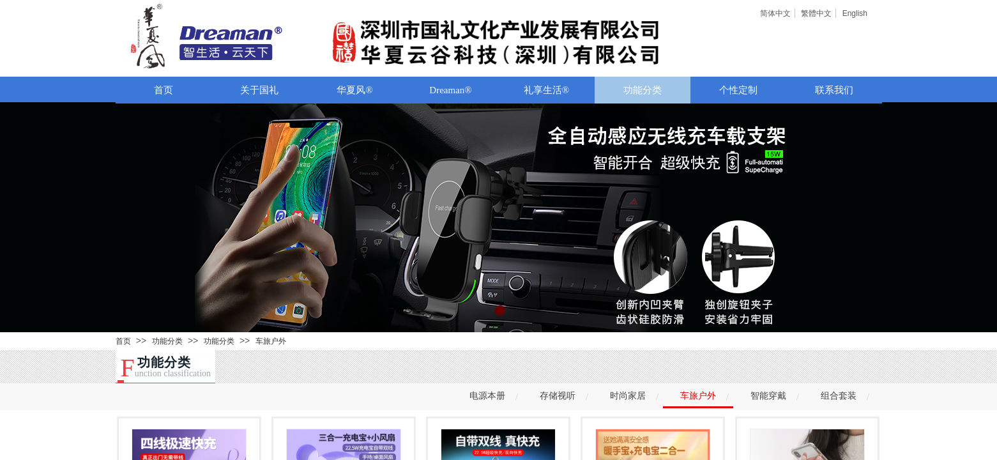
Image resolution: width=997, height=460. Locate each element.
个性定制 (738, 90)
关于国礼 (259, 90)
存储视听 (557, 396)
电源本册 (487, 396)
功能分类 (642, 90)
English (854, 13)
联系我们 (834, 90)
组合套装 (838, 396)
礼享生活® (546, 90)
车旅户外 (270, 341)
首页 (163, 90)
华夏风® (354, 90)
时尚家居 (628, 396)
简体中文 (775, 13)
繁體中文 (816, 13)
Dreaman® (450, 90)
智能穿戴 (768, 396)
